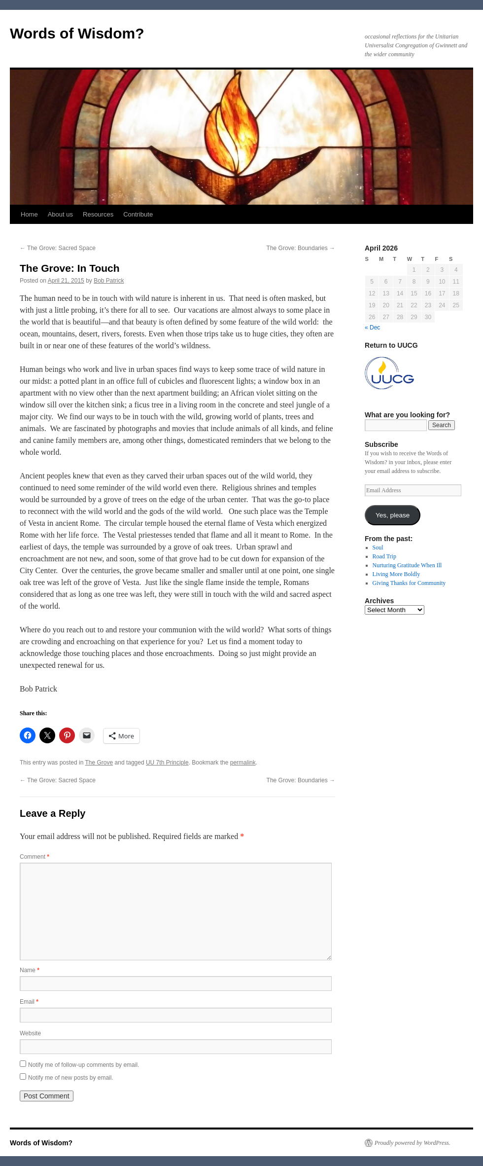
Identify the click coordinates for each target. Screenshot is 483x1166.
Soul (378, 547)
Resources (98, 214)
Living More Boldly (396, 574)
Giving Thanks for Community (409, 583)
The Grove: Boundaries (301, 248)
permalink (243, 762)
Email (29, 1001)
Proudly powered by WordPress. (412, 1142)
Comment (34, 856)
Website (30, 1033)
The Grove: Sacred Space (58, 248)
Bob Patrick (109, 280)
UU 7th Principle (167, 762)
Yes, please (393, 515)
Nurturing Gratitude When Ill (407, 565)
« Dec (372, 327)
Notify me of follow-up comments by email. (83, 1064)
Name (29, 970)
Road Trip (384, 556)
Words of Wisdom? (77, 33)
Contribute (138, 214)
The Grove (99, 762)
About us (60, 214)
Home (29, 214)
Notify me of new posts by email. (70, 1077)
